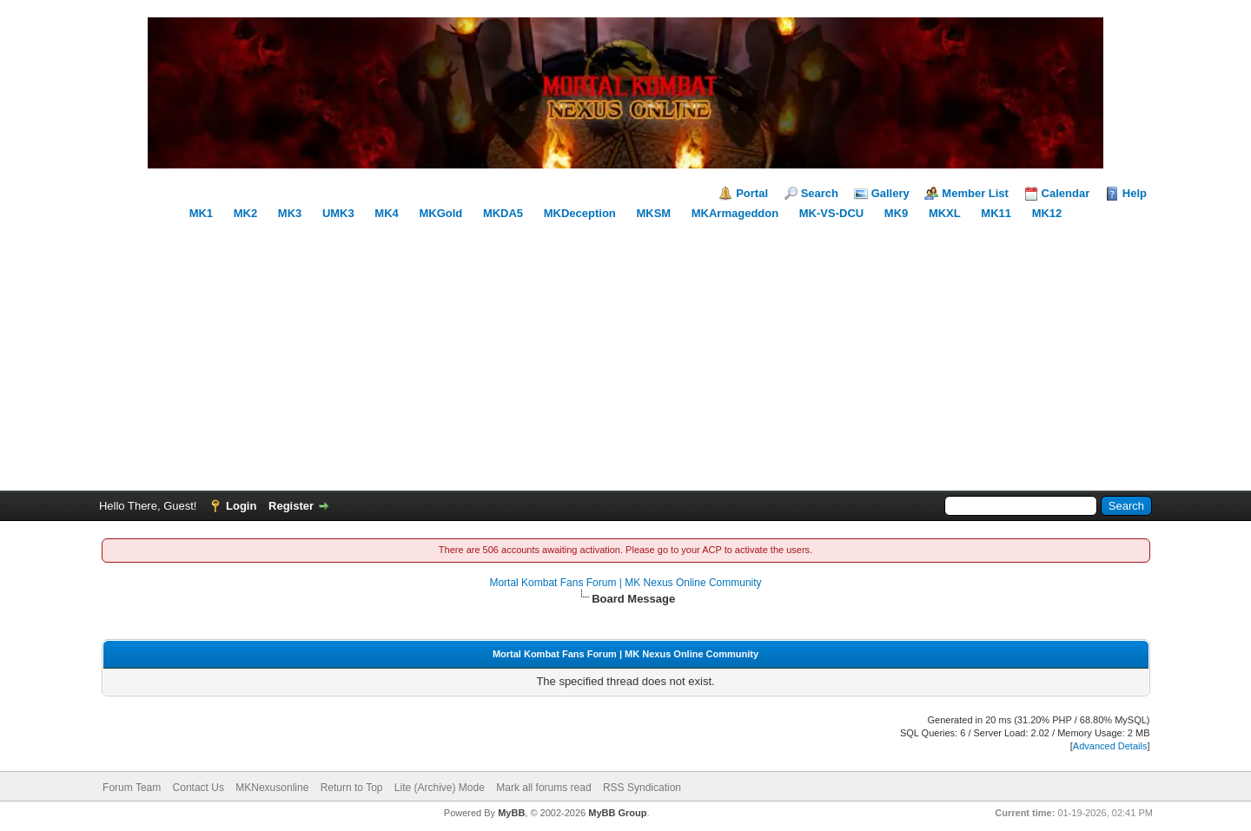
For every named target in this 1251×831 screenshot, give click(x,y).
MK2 (245, 213)
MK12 (1047, 213)
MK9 (896, 213)
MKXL (945, 213)
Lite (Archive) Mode (439, 788)
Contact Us (198, 788)
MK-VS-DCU (831, 213)
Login (241, 505)
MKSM (653, 213)
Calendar (1066, 193)
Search (819, 193)
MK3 (289, 213)
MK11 (996, 213)
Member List (975, 193)
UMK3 (338, 213)
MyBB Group (617, 813)
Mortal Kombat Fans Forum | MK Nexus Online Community (625, 583)
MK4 (386, 213)
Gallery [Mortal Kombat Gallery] (890, 193)
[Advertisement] (625, 351)
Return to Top (352, 788)
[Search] (1020, 506)
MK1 (201, 213)
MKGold (440, 213)
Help (1134, 193)
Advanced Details (1110, 746)
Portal (752, 193)
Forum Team (132, 788)
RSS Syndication (642, 788)
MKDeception (580, 213)
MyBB (511, 813)
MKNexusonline (271, 788)
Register (291, 505)
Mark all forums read (543, 788)
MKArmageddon (735, 213)
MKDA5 (503, 213)
